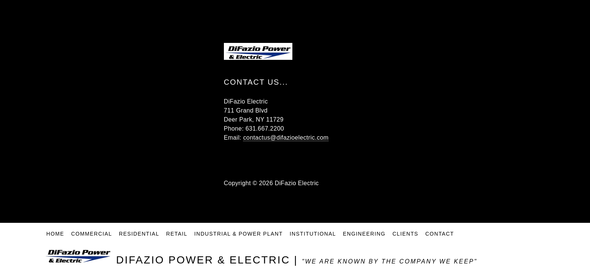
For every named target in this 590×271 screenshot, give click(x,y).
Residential (139, 235)
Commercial (91, 235)
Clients (405, 235)
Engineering (364, 235)
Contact (439, 235)
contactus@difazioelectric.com (285, 137)
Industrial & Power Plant (238, 235)
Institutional (313, 235)
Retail (176, 235)
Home (55, 235)
